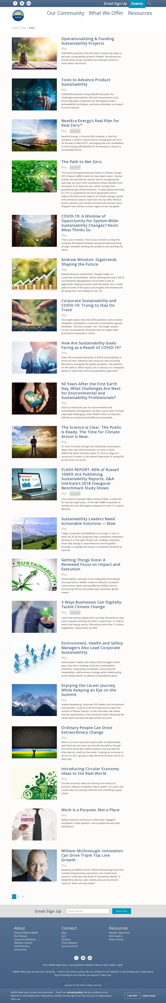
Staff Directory (22, 946)
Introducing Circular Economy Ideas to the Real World (90, 771)
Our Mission (20, 936)
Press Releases (69, 942)
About (19, 928)
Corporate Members (25, 939)
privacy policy (77, 971)
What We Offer (106, 12)
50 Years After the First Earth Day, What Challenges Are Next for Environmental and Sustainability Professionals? (91, 390)
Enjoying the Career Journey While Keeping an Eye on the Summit (88, 690)
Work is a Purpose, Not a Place (90, 809)
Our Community (65, 12)
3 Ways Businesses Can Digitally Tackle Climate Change (91, 604)
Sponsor (66, 939)
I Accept (132, 995)
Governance (20, 949)
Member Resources (119, 932)
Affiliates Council (23, 942)
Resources (140, 12)
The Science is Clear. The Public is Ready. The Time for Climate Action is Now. (91, 432)
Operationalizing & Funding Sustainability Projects (87, 41)
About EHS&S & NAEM (26, 932)
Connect (69, 928)
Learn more (148, 995)
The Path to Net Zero (81, 161)
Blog (24, 27)
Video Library (116, 939)
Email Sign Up (115, 3)
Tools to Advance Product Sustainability (86, 82)
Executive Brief (70, 946)
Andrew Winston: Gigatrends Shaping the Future (89, 262)
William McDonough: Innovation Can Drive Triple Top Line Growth (92, 855)
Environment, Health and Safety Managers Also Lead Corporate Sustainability (92, 647)
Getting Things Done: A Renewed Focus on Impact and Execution (90, 564)
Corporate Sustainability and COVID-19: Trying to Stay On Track (89, 305)
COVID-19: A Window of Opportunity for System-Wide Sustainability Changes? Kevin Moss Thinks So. (89, 222)
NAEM (15, 27)
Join (64, 936)
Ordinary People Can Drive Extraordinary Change (86, 730)
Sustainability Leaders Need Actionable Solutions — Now (88, 521)
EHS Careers (115, 936)
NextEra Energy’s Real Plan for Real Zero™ (90, 123)
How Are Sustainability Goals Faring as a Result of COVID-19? (91, 345)
